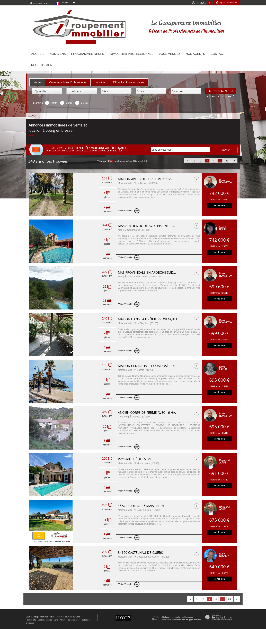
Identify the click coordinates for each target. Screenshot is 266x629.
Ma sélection (201, 3)
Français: (64, 2)
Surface (138, 161)
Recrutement (42, 65)
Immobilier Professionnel (131, 54)
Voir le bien (219, 205)
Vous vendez (169, 54)
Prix (110, 161)
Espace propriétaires (228, 2)
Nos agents (195, 54)
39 (227, 160)
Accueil (37, 54)
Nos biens (57, 54)
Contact (217, 54)
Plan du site (31, 620)
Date (146, 161)
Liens (56, 620)
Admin (62, 620)
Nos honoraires (73, 620)
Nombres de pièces (123, 161)
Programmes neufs (87, 54)
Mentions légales (45, 620)
